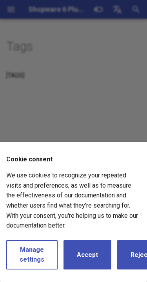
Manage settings (32, 255)
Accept (87, 254)
